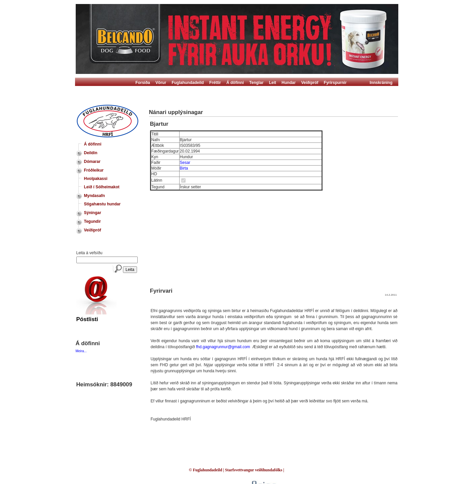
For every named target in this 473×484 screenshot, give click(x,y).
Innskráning (381, 82)
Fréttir (215, 82)
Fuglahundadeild (188, 82)
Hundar (289, 82)
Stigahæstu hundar (102, 204)
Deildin (90, 153)
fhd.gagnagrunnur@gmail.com (223, 347)
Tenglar (256, 82)
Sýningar (92, 212)
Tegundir (92, 221)
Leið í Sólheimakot (102, 187)
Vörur (160, 82)
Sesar (185, 162)
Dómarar (92, 161)
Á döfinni (235, 82)
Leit (272, 82)
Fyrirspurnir (335, 82)
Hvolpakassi (96, 178)
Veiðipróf (309, 82)
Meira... (81, 351)
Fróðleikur (94, 170)
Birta (184, 168)
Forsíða (142, 82)
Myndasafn (94, 195)
